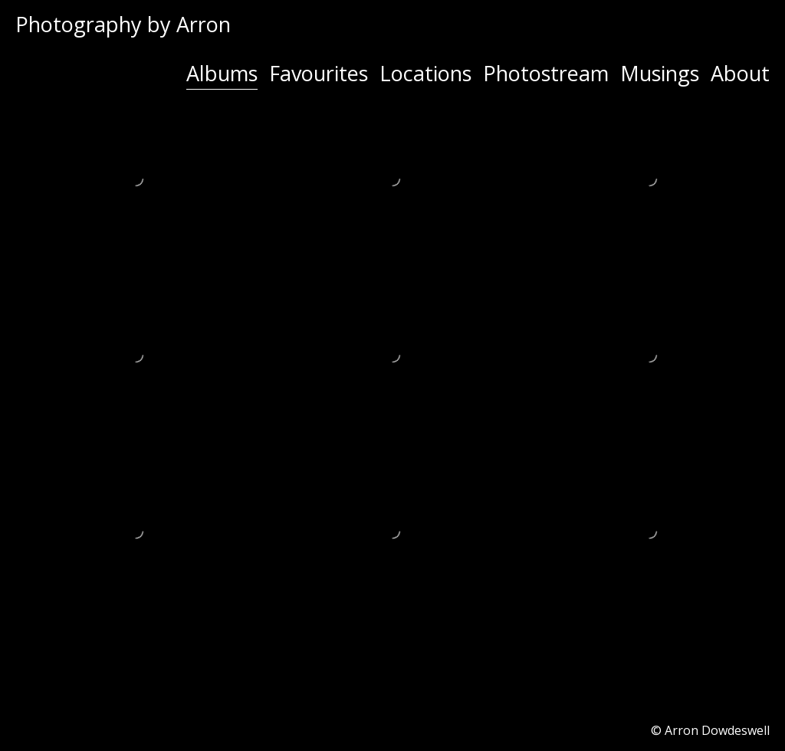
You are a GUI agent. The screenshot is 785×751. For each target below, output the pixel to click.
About (740, 73)
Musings (659, 73)
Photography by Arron (123, 24)
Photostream (546, 73)
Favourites (318, 73)
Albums (222, 73)
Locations (425, 73)
